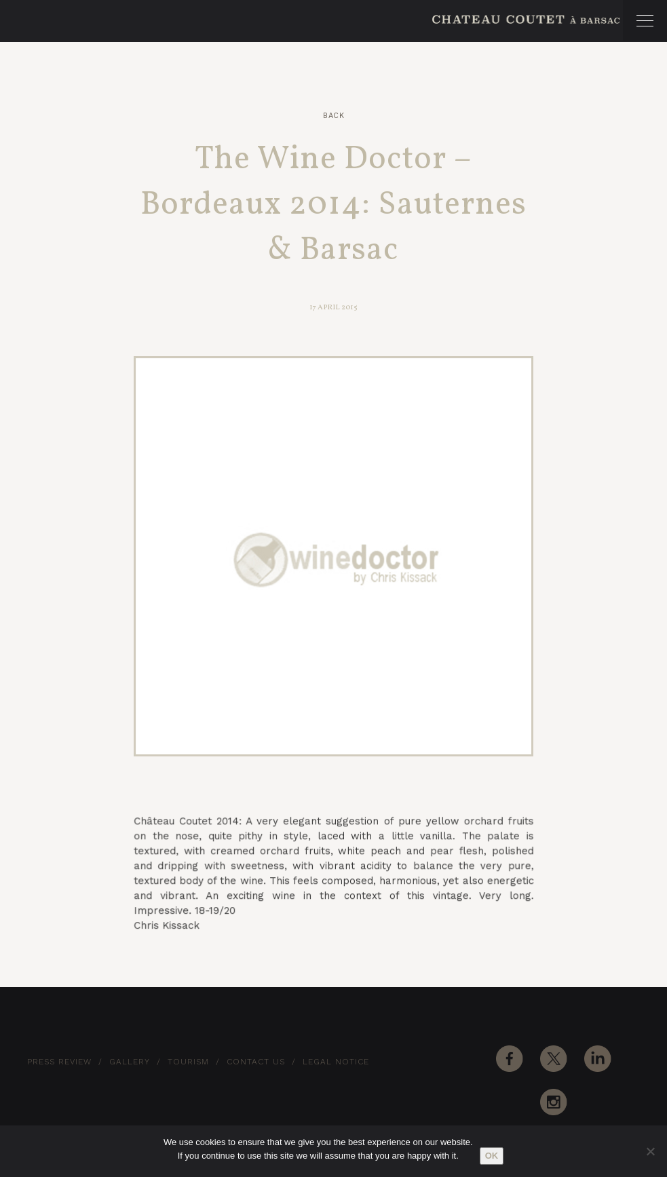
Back (333, 115)
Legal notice (336, 1061)
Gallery (129, 1061)
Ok (492, 1156)
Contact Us (256, 1061)
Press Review (59, 1061)
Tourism (188, 1061)
